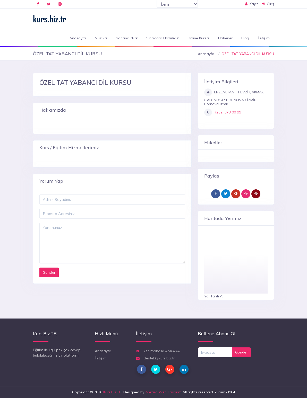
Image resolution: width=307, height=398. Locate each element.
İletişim (264, 38)
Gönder (241, 352)
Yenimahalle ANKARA (158, 351)
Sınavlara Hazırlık (162, 38)
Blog (245, 38)
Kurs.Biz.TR (112, 392)
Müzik (101, 38)
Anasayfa (78, 38)
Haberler (225, 38)
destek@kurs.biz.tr (155, 358)
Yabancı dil (127, 38)
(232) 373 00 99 (227, 112)
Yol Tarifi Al (213, 296)
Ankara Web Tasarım (163, 392)
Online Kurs (198, 38)
